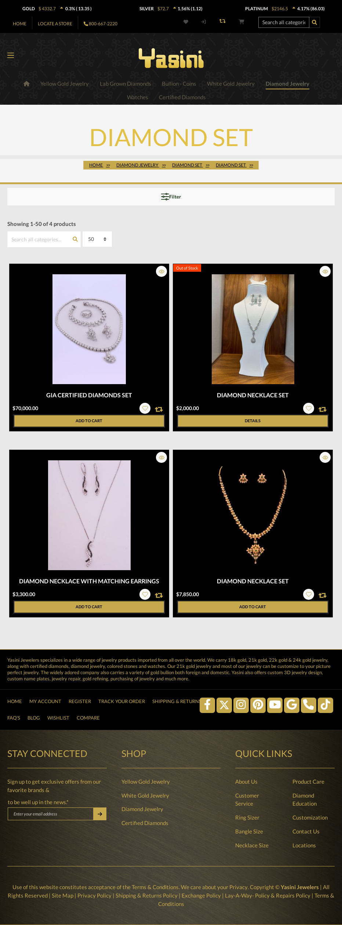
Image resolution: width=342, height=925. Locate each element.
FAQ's (13, 716)
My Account (45, 697)
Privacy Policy (94, 895)
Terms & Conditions (155, 887)
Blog (34, 716)
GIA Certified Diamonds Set (89, 395)
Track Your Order (121, 697)
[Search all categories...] (283, 22)
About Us (246, 781)
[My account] (203, 21)
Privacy (239, 887)
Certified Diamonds (144, 823)
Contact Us (306, 831)
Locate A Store (55, 23)
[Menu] (10, 55)
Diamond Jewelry (142, 809)
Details (253, 421)
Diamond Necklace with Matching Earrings (89, 581)
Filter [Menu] (171, 197)
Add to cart (89, 421)
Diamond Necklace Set (253, 395)
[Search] (314, 22)
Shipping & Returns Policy (147, 895)
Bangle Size (249, 831)
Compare (88, 716)
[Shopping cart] (241, 21)
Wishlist (58, 716)
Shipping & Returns (176, 697)
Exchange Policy (201, 895)
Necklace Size (252, 845)
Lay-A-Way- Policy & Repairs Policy (267, 895)
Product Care (308, 781)
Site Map (62, 895)
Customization (310, 817)
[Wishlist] (187, 21)
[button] (161, 271)
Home (19, 23)
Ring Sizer (247, 817)
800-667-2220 (103, 23)
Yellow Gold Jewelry (145, 781)
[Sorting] (97, 240)
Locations (304, 845)
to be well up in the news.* (38, 802)
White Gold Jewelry (145, 795)
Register (80, 697)
